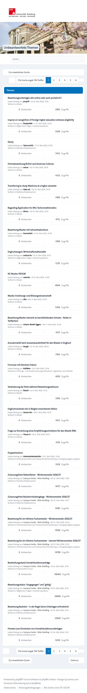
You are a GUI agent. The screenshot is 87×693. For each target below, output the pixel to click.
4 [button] (64, 80)
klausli (25, 390)
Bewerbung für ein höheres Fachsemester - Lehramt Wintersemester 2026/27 (44, 540)
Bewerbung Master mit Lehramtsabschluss (28, 229)
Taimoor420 (28, 145)
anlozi (25, 167)
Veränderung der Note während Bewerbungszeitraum (33, 386)
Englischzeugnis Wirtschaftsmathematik (27, 251)
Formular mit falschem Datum (22, 364)
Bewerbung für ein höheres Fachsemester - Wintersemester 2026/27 (40, 518)
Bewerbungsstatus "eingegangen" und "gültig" (29, 584)
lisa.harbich (28, 233)
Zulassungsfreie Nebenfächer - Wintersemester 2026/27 (34, 474)
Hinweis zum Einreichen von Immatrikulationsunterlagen (35, 628)
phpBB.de (36, 683)
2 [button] (53, 80)
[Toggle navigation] (83, 11)
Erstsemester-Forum (24, 568)
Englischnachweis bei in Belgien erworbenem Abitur (32, 408)
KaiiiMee (26, 368)
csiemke (26, 277)
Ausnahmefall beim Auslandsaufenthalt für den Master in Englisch (39, 342)
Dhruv (25, 211)
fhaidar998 (27, 123)
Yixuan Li (26, 434)
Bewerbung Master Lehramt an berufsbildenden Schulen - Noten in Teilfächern (39, 319)
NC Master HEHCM (17, 273)
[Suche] (75, 59)
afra (24, 299)
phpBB (19, 679)
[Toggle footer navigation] (4, 671)
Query (11, 141)
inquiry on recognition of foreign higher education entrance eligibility (41, 119)
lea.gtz (25, 346)
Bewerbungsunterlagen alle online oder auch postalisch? (35, 97)
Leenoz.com (73, 679)
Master (19, 103)
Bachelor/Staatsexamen (26, 147)
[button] (81, 80)
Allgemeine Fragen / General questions (32, 125)
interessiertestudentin (32, 456)
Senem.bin (27, 412)
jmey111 (26, 101)
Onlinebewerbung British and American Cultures (31, 163)
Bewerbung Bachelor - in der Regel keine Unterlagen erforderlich (38, 606)
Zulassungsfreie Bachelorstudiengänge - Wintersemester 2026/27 (39, 496)
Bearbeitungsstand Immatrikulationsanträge (29, 562)
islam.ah (26, 189)
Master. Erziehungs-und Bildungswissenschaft (29, 295)
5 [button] (70, 80)
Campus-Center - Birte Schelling (36, 478)
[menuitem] (10, 687)
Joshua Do (27, 255)
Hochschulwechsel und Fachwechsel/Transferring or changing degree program (48, 458)
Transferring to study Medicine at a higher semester (32, 185)
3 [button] (59, 80)
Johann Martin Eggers (32, 324)
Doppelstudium (15, 452)
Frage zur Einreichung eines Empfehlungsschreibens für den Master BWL (42, 430)
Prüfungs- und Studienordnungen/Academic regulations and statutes (44, 370)
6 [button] (75, 80)
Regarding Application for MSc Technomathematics (32, 207)
